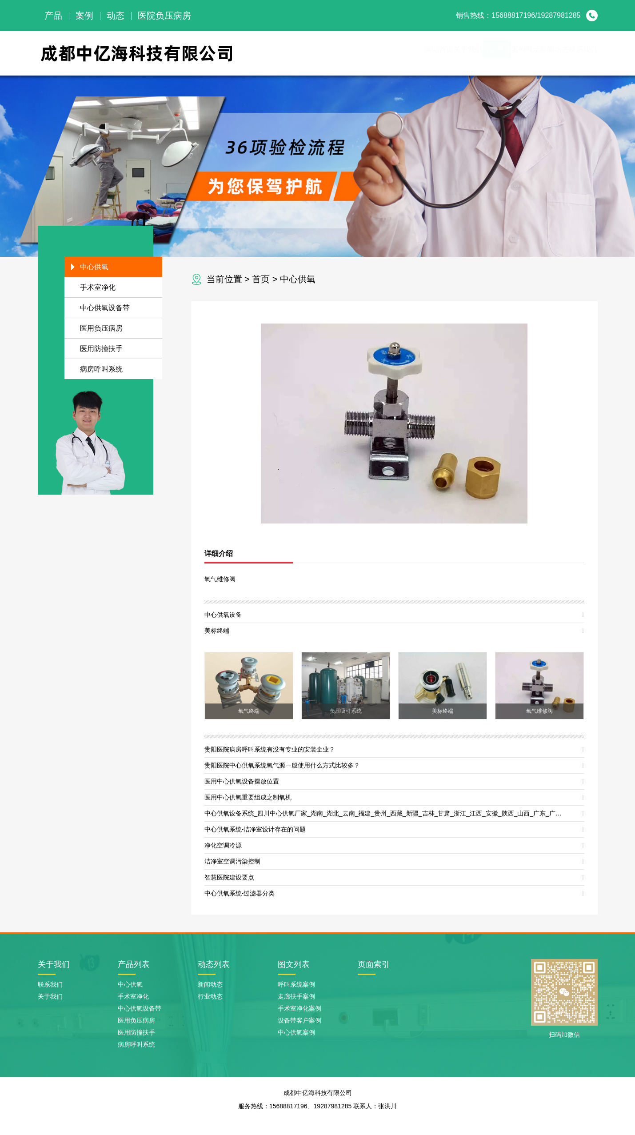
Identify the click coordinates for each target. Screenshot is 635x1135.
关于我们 (382, 53)
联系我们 (574, 53)
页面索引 (374, 964)
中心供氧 (298, 279)
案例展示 (478, 53)
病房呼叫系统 (101, 369)
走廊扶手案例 (296, 996)
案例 (84, 15)
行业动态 (210, 996)
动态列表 (214, 964)
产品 (53, 15)
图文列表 (294, 964)
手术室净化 (98, 287)
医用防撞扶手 (101, 348)
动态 (115, 15)
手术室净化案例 (299, 1008)
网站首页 (334, 53)
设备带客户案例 (299, 1020)
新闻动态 (526, 53)
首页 (261, 279)
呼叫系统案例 (296, 984)
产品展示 (430, 53)
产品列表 (134, 964)
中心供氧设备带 (105, 308)
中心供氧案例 (296, 1032)
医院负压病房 (164, 15)
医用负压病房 (101, 328)
